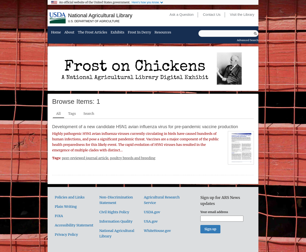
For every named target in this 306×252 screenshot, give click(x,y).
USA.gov (151, 221)
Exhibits (117, 32)
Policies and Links (70, 197)
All (58, 113)
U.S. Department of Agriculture (94, 21)
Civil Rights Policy (114, 212)
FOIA (59, 216)
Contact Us (212, 14)
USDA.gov (152, 212)
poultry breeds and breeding (132, 158)
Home (56, 32)
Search (88, 113)
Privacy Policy (66, 234)
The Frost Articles (92, 32)
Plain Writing (66, 206)
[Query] (228, 33)
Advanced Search (247, 40)
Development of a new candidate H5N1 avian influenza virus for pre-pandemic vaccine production (145, 126)
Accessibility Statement (74, 225)
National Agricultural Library (100, 15)
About (69, 32)
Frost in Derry (139, 32)
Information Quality (115, 221)
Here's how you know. (145, 2)
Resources (162, 32)
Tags (72, 113)
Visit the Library (242, 14)
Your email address (214, 212)
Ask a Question (181, 14)
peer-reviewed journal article (85, 158)
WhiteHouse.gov (157, 231)
